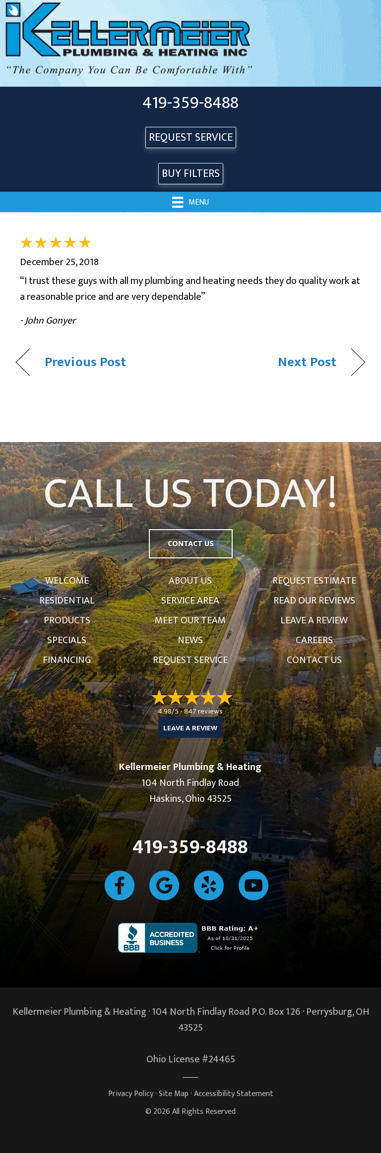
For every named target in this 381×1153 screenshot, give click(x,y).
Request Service (190, 660)
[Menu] (190, 202)
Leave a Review (314, 620)
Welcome (67, 580)
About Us (190, 580)
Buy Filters (191, 174)
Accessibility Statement (233, 1093)
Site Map (174, 1093)
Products (67, 620)
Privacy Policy (130, 1093)
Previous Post (85, 362)
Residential (67, 600)
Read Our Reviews (314, 600)
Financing (67, 660)
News (190, 640)
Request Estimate (314, 580)
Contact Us (314, 660)
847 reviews (203, 711)
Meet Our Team (190, 620)
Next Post (307, 362)
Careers (314, 640)
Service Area (190, 600)
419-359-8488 (190, 103)
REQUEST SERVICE (191, 137)
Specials (66, 640)
